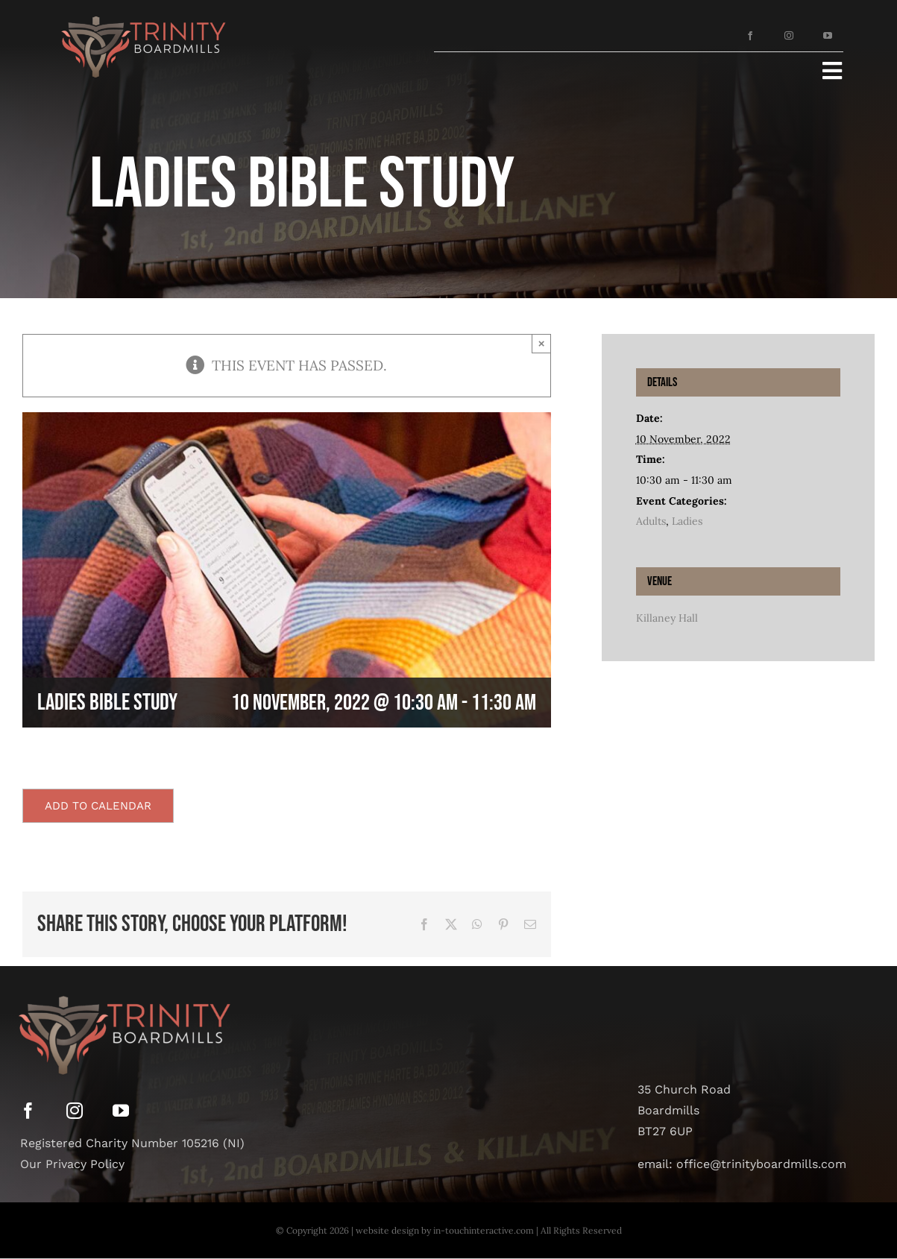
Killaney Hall (667, 618)
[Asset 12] (140, 14)
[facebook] (750, 35)
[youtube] (827, 35)
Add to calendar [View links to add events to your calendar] (98, 805)
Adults (651, 521)
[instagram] (789, 35)
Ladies (687, 521)
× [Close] (541, 343)
